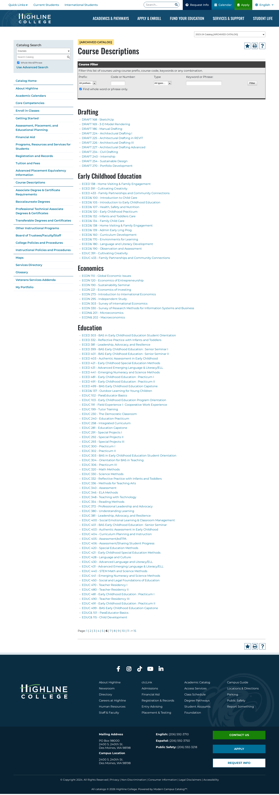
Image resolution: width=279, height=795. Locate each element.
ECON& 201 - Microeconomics (102, 314)
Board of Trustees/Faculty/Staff (38, 236)
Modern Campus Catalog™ (170, 790)
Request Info (197, 5)
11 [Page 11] (128, 632)
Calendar (223, 5)
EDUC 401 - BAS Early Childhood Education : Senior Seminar (124, 526)
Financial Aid (25, 138)
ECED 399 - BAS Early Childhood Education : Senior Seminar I (125, 350)
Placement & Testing (156, 713)
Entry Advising (152, 707)
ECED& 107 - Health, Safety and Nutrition (110, 208)
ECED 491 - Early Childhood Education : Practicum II (118, 382)
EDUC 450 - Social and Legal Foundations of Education (121, 581)
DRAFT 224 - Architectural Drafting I (107, 134)
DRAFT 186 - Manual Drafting (102, 130)
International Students (81, 5)
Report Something (240, 707)
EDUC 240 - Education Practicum (105, 419)
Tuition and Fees (28, 164)
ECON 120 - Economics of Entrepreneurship (113, 281)
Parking (232, 695)
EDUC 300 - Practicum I (98, 447)
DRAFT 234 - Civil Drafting (100, 153)
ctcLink (147, 683)
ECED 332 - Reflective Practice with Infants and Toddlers (121, 341)
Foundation (192, 713)
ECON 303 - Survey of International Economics (115, 304)
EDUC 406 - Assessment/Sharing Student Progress (118, 544)
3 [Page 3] (94, 632)
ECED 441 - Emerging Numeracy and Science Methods (121, 373)
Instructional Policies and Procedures (43, 251)
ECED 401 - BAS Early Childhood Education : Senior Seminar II (125, 355)
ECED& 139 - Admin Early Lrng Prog (107, 231)
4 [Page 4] (98, 632)
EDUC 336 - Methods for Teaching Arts (109, 484)
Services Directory (29, 266)
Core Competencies (30, 104)
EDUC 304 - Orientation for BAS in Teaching (113, 461)
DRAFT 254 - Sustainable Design (105, 162)
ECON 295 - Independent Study (104, 300)
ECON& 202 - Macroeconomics (103, 318)
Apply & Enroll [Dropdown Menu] (149, 18)
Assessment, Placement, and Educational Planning (37, 129)
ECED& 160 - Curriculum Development (109, 236)
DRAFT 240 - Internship (98, 157)
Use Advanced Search (32, 68)
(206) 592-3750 (179, 741)
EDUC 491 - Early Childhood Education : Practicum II (118, 604)
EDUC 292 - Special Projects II (102, 438)
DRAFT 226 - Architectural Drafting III (108, 144)
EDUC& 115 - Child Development (104, 618)
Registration (150, 701)
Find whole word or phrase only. (105, 90)
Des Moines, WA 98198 (115, 749)
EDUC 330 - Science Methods (102, 475)
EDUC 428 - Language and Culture (106, 558)
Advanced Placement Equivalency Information (41, 174)
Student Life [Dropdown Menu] (263, 18)
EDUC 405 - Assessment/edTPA (104, 539)
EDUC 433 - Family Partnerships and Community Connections (126, 259)
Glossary (22, 273)
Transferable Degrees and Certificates (43, 221)
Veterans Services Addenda (36, 281)
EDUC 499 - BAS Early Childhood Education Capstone (120, 609)
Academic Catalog (197, 683)
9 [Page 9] (119, 632)
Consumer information (162, 780)
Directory (105, 695)
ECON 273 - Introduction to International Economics (119, 295)
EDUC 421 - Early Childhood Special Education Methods (121, 553)
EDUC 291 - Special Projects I (102, 433)
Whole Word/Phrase (31, 63)
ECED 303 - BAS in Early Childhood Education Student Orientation (129, 336)
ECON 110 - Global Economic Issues (106, 277)
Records (168, 701)
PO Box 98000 (109, 741)
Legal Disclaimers (190, 780)
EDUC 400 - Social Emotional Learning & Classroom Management (128, 521)
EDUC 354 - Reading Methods (103, 503)
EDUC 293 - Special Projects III (103, 442)
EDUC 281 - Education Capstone (104, 429)
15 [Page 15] (134, 632)
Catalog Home (26, 82)
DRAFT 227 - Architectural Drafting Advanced (113, 148)
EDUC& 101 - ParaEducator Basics (105, 613)
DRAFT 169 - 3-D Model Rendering (106, 125)
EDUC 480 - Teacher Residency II (105, 590)
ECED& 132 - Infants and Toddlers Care (109, 217)
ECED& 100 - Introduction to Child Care (109, 199)
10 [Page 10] (123, 632)
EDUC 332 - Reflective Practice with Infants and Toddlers (122, 479)
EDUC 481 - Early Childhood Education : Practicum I (118, 595)
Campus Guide (237, 683)
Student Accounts (197, 707)
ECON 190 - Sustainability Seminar (106, 286)
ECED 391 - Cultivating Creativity (104, 189)
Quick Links (17, 5)
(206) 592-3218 (187, 748)
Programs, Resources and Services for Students (43, 147)
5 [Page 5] (102, 632)
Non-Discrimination (133, 780)
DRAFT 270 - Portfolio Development (107, 167)
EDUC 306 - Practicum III (99, 466)
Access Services (195, 689)
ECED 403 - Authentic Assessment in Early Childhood (120, 359)
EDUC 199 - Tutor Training (100, 410)
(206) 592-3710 (179, 735)
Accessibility (211, 780)
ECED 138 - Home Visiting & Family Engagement (116, 185)
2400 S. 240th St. (111, 745)
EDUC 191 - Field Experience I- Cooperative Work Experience (124, 405)
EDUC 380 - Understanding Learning (108, 512)
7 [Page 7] (110, 632)
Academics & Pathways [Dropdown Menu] (111, 18)
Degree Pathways (197, 701)
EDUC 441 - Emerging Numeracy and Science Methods (121, 576)
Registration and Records (34, 157)
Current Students (46, 5)
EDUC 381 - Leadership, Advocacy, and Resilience (116, 516)
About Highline (27, 89)
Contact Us (239, 736)
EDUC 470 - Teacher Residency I (104, 586)
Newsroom (107, 689)
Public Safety (236, 701)
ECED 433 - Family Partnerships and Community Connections (126, 194)
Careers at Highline (112, 701)
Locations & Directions (243, 689)
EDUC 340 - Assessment (99, 489)
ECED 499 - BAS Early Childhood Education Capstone (120, 387)
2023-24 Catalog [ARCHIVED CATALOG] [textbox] (217, 35)
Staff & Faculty (109, 713)
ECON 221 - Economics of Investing (106, 290)
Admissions (150, 689)
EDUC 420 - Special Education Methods (110, 549)
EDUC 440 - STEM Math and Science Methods (114, 572)
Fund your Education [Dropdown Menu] (187, 18)
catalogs (100, 790)
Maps (19, 258)
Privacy (114, 780)
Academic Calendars (31, 96)
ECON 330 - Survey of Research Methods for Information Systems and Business (138, 309)
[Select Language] (266, 5)
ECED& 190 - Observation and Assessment (112, 249)
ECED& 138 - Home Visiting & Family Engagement (117, 226)
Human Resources (112, 707)
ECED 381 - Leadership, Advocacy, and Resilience (116, 345)
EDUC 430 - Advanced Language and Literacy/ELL (117, 563)
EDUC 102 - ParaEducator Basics (104, 396)
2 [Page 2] (90, 632)
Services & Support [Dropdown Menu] (228, 18)
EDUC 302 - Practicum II (99, 452)
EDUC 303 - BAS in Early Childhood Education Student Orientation (129, 456)
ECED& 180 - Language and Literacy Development (117, 245)
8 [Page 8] (114, 632)
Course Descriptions (30, 183)
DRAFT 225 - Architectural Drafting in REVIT (112, 139)
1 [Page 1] (86, 632)
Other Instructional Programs (37, 229)
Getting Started (27, 119)
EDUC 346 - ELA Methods (100, 493)
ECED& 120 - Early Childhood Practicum (110, 212)
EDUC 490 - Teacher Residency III (106, 600)
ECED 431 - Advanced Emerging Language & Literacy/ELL (122, 368)
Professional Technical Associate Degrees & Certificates (39, 212)
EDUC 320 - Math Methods (101, 470)
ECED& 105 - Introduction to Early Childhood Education (121, 203)
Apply (243, 5)
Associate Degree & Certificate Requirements (38, 193)
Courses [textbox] (22, 52)
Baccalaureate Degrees (33, 202)
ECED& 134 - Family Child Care (103, 222)
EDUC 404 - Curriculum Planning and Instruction (117, 535)
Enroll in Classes (27, 111)
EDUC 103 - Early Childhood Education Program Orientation (124, 401)
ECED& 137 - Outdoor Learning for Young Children (117, 392)
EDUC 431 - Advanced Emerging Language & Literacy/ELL (122, 567)
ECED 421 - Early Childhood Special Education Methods (121, 364)
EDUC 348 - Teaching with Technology (109, 498)
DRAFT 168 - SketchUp (98, 120)
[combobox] (229, 35)
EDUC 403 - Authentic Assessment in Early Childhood (120, 530)
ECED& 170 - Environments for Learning (110, 240)
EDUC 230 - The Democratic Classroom (109, 415)
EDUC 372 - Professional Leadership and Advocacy (117, 507)
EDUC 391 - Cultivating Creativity (105, 254)
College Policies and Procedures (39, 244)
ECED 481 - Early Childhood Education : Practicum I (118, 378)
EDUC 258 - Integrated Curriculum (106, 424)
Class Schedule (195, 695)
